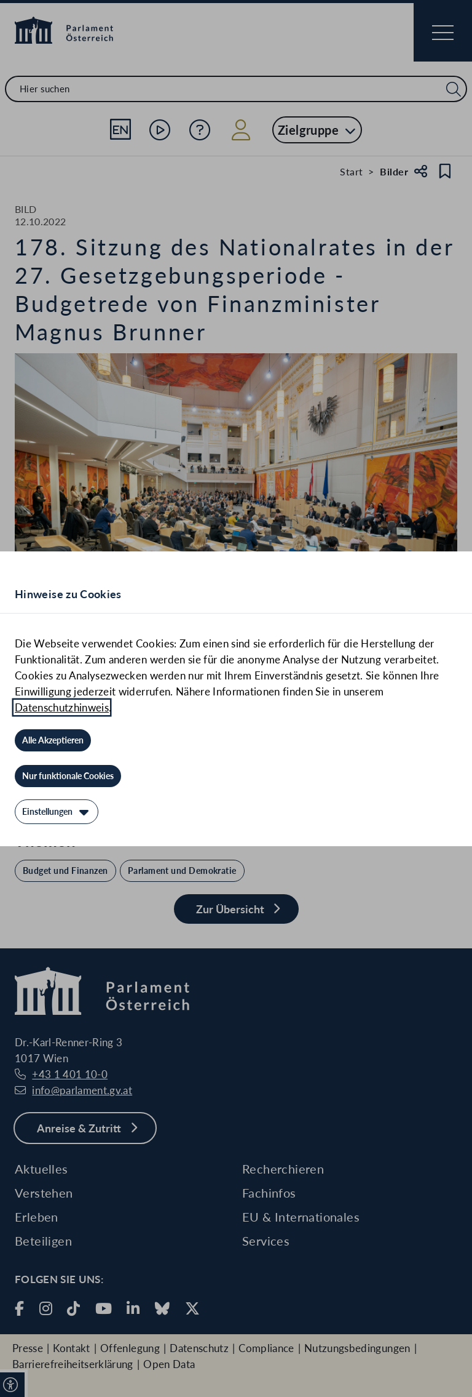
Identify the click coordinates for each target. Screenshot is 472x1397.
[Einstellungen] (56, 811)
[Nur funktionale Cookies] (68, 776)
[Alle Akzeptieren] (53, 740)
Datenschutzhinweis (62, 707)
